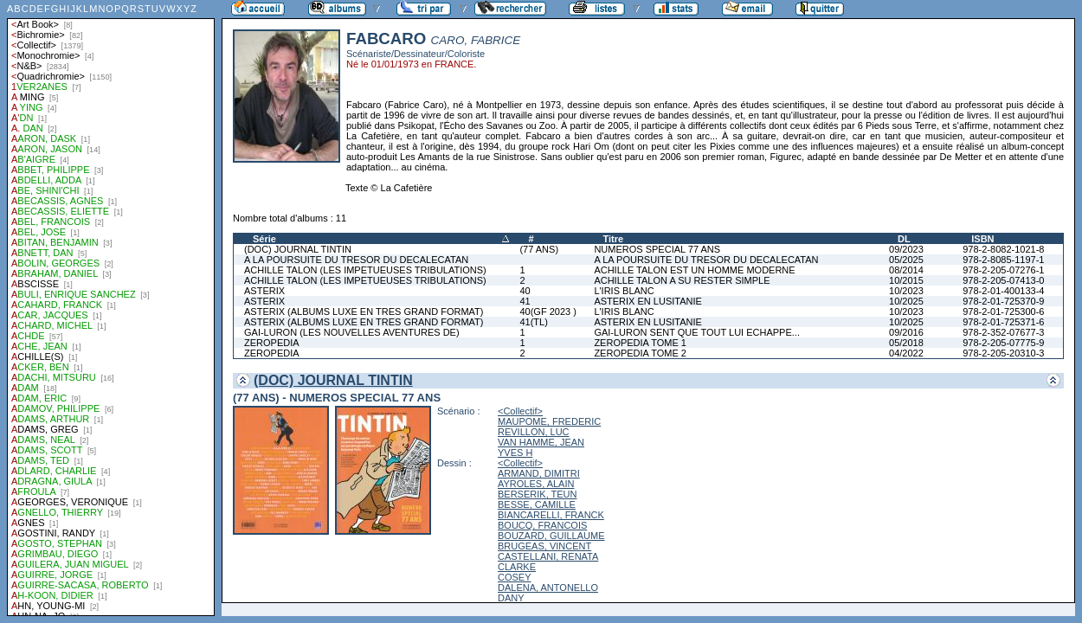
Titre (612, 239)
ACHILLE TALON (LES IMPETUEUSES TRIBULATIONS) (365, 270)
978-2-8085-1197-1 (1003, 259)
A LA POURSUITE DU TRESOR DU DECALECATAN (356, 259)
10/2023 (906, 291)
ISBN (982, 239)
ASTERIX (264, 291)
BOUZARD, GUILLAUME (551, 535)
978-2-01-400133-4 (1003, 291)
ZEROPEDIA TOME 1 (640, 342)
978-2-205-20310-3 (1003, 353)
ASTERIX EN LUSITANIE (648, 301)
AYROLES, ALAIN (536, 483)
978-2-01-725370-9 (1003, 301)
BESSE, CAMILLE (537, 504)
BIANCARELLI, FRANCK (551, 515)
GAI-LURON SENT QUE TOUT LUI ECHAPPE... (697, 332)
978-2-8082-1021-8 (1003, 249)
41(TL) (533, 322)
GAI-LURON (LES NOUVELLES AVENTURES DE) (352, 332)
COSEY (514, 577)
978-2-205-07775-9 (1003, 342)
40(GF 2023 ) (547, 311)
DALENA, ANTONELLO (548, 587)
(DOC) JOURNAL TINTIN (297, 249)
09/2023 (906, 249)
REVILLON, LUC (534, 432)
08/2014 (906, 270)
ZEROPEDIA (271, 342)
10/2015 (906, 280)
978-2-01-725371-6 (1003, 322)
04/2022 (906, 353)
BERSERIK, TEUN (537, 494)
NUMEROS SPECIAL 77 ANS (657, 249)
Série (264, 239)
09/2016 (906, 332)
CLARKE (517, 567)
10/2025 (906, 301)
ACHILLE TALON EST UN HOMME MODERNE (694, 270)
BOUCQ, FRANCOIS (542, 525)
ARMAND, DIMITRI (539, 473)
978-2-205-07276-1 (1003, 270)
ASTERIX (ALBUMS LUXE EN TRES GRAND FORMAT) (363, 311)
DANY (511, 598)
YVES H (515, 452)
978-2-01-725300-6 (1003, 311)
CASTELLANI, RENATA (548, 556)
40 (524, 291)
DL (904, 239)
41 (524, 301)
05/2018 (906, 342)
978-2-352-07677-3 (1003, 332)
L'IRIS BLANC (624, 291)
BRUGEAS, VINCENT (544, 546)
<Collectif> (520, 411)
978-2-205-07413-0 (1003, 280)
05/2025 (906, 259)
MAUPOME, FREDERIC (549, 421)
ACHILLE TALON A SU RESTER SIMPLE (682, 280)
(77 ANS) (538, 249)
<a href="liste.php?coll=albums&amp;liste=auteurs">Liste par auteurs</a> (111, 308)
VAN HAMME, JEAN (541, 442)
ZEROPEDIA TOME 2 (640, 353)
